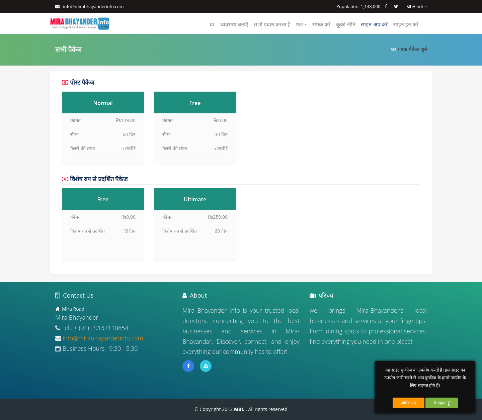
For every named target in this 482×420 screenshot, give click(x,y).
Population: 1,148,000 (358, 6)
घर (212, 24)
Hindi (417, 6)
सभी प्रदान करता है (272, 24)
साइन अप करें (374, 24)
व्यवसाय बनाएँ (234, 24)
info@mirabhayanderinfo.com (93, 6)
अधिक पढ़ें (408, 403)
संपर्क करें (321, 24)
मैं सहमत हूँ (442, 403)
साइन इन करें (406, 24)
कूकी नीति (345, 24)
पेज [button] (299, 24)
